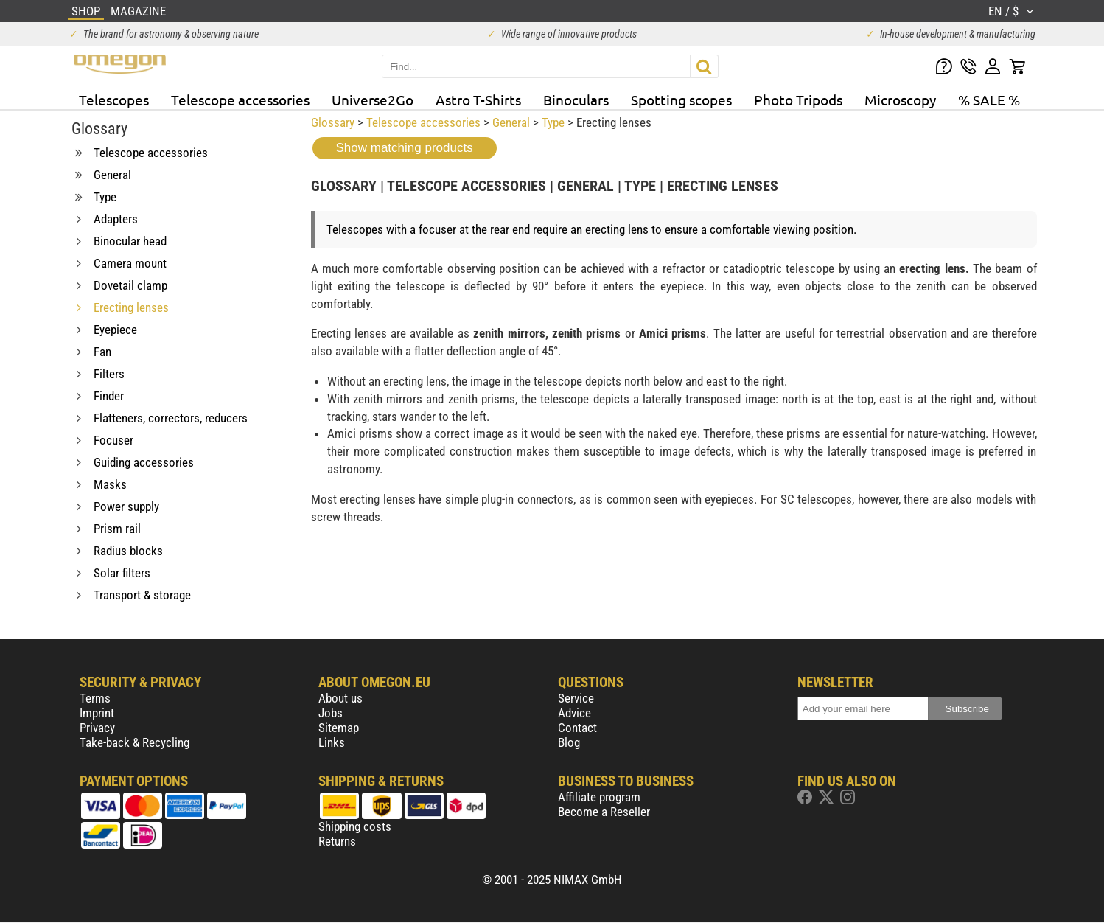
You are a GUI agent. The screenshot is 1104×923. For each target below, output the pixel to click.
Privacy (97, 727)
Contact (577, 727)
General (511, 122)
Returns (337, 841)
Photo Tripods (798, 99)
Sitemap (338, 727)
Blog (569, 742)
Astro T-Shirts (478, 99)
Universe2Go (372, 99)
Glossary (332, 122)
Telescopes (114, 99)
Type (553, 122)
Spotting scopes (681, 99)
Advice (574, 713)
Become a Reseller (604, 811)
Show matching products (404, 148)
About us (340, 698)
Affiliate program (599, 797)
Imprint (97, 713)
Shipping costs (354, 826)
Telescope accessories (240, 99)
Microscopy (900, 99)
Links (331, 742)
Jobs (330, 713)
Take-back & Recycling (134, 742)
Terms (95, 698)
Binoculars (576, 99)
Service (576, 698)
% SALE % (989, 99)
